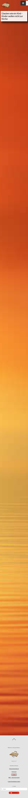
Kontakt (14, 774)
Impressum (14, 771)
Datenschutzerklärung (14, 768)
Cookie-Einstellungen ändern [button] (14, 781)
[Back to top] (14, 740)
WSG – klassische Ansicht (14, 777)
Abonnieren (14, 792)
